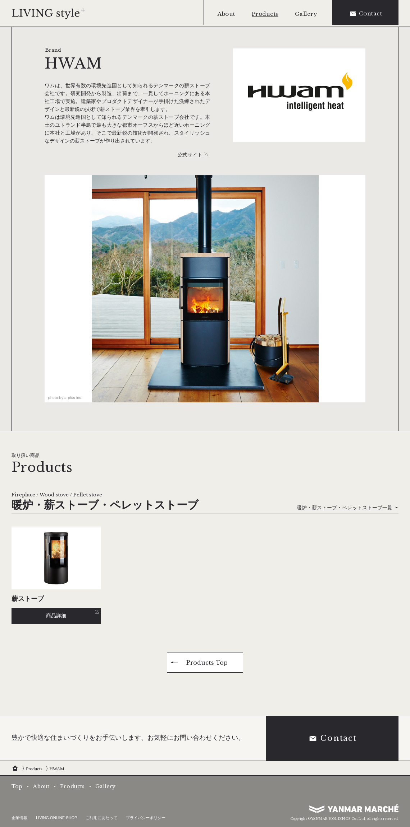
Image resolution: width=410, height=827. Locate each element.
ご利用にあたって (101, 818)
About (41, 786)
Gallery (105, 786)
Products (34, 768)
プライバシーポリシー (145, 818)
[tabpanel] (205, 288)
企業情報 (19, 818)
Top (17, 786)
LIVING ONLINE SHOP (56, 818)
